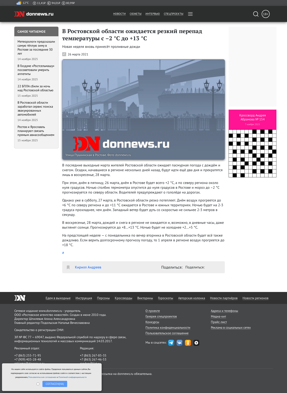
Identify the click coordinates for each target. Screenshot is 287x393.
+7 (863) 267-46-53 (93, 359)
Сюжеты (136, 14)
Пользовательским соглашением (42, 377)
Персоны (103, 298)
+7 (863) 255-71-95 (27, 355)
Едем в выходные (58, 298)
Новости (119, 14)
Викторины (145, 298)
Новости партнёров (224, 298)
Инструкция (84, 298)
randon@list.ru (90, 363)
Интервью (152, 14)
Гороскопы (165, 298)
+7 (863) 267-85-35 (93, 355)
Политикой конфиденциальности (72, 377)
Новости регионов (255, 298)
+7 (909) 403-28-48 (27, 359)
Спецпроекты (173, 14)
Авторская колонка (191, 298)
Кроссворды (123, 298)
